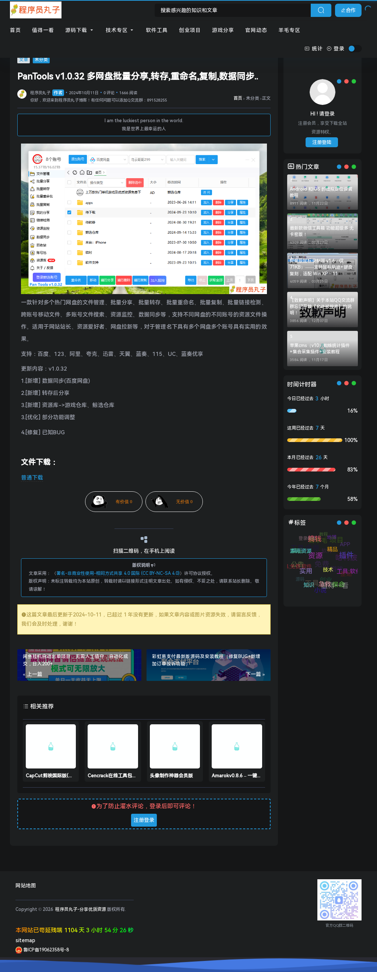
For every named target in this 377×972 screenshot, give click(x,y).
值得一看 (43, 30)
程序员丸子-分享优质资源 (80, 909)
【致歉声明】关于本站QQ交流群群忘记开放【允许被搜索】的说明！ (322, 306)
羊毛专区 (289, 30)
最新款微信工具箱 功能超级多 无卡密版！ (322, 231)
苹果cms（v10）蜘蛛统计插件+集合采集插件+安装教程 (320, 348)
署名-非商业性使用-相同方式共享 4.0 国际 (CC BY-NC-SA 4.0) (118, 573)
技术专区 (120, 30)
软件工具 (157, 30)
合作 (348, 10)
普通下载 (32, 477)
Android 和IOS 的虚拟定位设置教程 (321, 192)
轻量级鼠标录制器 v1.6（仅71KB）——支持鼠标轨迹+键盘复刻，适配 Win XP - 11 (321, 267)
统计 (313, 49)
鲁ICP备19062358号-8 (42, 949)
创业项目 (190, 30)
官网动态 (256, 30)
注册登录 (144, 820)
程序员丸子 (47, 93)
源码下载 (80, 30)
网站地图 (25, 885)
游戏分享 (223, 30)
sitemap (25, 940)
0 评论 (109, 93)
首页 (15, 30)
